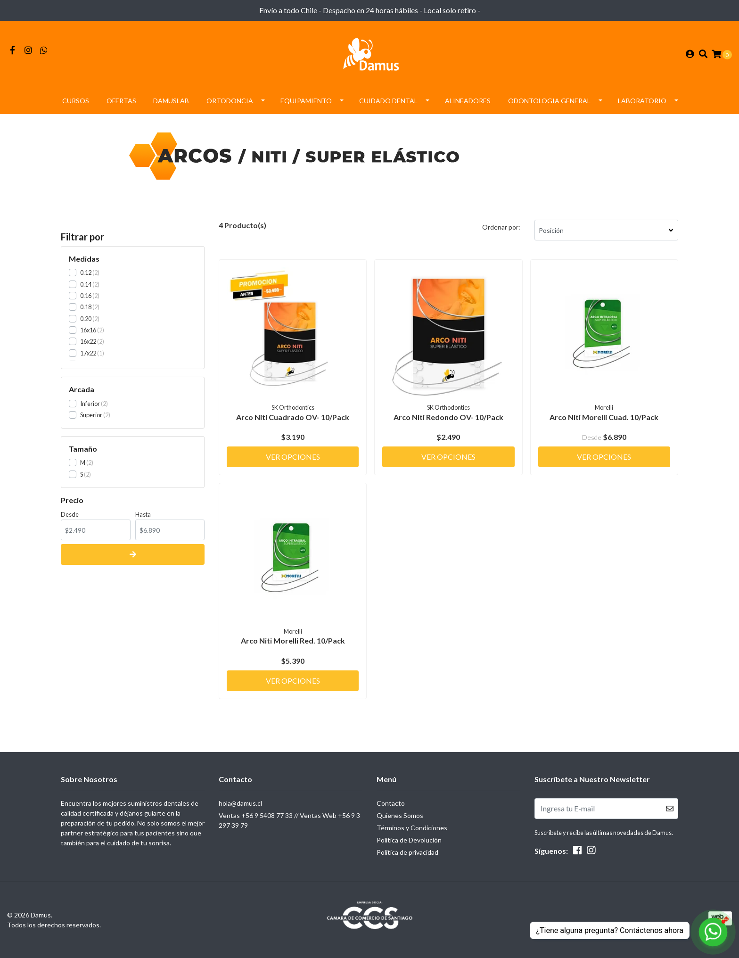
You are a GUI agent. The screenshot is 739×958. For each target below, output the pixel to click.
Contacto (391, 803)
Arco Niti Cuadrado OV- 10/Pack (292, 417)
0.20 (85, 318)
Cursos (75, 101)
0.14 (85, 284)
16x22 (88, 341)
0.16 (85, 295)
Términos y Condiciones (412, 828)
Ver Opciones (293, 456)
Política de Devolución (409, 840)
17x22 (88, 353)
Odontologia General (549, 101)
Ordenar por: (501, 227)
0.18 (85, 307)
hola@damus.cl (240, 803)
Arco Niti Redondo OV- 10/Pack (448, 417)
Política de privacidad (407, 852)
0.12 (85, 272)
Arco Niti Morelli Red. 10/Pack (293, 640)
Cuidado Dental (388, 101)
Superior (91, 415)
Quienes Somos (400, 815)
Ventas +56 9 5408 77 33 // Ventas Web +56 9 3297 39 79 (289, 820)
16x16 (88, 330)
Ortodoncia (229, 101)
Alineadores (468, 101)
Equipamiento (306, 101)
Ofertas (121, 101)
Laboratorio (642, 101)
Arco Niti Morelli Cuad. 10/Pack (604, 417)
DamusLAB (171, 101)
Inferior (90, 403)
